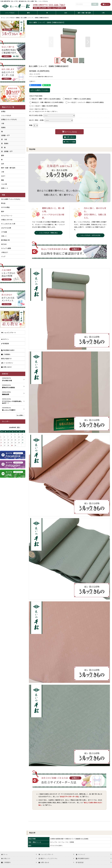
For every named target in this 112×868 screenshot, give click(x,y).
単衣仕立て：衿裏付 (78, 99)
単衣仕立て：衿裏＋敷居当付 (47, 102)
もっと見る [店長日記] (20, 415)
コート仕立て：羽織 (45, 106)
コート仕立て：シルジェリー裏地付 (86, 102)
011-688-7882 (57, 5)
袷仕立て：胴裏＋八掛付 (46, 99)
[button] (51, 42)
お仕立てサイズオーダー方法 (42, 111)
